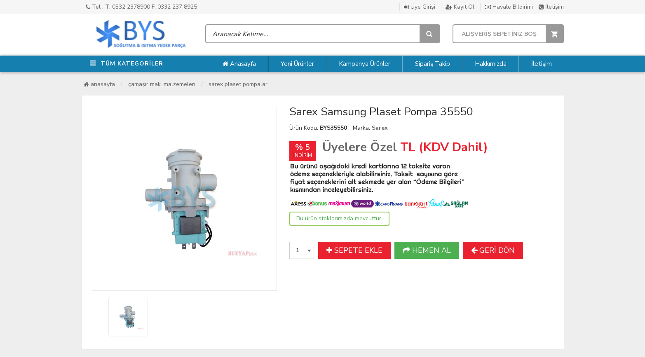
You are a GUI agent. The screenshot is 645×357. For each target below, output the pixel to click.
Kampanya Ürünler (364, 64)
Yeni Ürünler (297, 64)
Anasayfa (239, 64)
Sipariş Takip (432, 64)
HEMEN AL (427, 250)
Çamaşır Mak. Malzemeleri (161, 84)
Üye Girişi (419, 7)
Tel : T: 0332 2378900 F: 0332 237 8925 (141, 7)
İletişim (551, 7)
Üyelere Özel (359, 147)
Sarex (380, 128)
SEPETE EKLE (354, 250)
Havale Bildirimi (509, 7)
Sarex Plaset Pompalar (238, 84)
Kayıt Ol (460, 7)
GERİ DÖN (493, 250)
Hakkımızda (491, 64)
